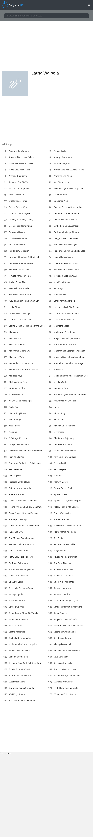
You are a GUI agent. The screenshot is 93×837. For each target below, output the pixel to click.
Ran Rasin (58, 538)
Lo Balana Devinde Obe (20, 319)
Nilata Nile (13, 407)
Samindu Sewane (17, 600)
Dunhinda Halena (17, 232)
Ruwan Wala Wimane (18, 575)
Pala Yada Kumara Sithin (65, 450)
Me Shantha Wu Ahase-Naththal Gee (71, 375)
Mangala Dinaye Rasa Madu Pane (69, 357)
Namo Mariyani (16, 394)
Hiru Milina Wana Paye (19, 269)
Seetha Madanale (17, 631)
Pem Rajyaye (15, 475)
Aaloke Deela (60, 151)
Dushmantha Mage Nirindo (66, 232)
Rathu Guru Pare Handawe (21, 556)
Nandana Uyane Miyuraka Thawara (70, 394)
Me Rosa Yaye (15, 375)
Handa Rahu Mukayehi (19, 250)
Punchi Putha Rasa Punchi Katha (24, 525)
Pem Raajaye (60, 469)
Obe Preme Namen (63, 444)
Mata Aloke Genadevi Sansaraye (68, 363)
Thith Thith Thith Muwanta (66, 688)
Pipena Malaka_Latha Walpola (67, 500)
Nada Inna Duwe (61, 388)
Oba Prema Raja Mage (64, 438)
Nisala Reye (14, 425)
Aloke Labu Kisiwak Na (19, 169)
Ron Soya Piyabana (62, 563)
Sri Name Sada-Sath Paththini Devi (25, 663)
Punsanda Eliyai (16, 531)
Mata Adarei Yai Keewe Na (21, 363)
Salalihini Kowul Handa (64, 581)
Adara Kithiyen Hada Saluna (21, 157)
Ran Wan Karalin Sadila (64, 544)
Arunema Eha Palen (63, 176)
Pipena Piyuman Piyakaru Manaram (25, 506)
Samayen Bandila (62, 594)
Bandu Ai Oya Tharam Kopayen (68, 188)
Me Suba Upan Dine (18, 382)
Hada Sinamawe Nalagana (66, 244)
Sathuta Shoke (15, 625)
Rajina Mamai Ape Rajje (65, 531)
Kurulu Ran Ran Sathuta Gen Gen (24, 300)
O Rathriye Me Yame (18, 438)
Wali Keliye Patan (17, 694)
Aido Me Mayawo (62, 163)
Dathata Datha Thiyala (19, 213)
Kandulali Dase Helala (19, 288)
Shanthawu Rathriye (63, 638)
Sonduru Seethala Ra (18, 656)
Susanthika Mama (17, 681)
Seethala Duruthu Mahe (65, 631)
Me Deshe (58, 369)
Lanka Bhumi (15, 307)
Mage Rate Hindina (17, 344)
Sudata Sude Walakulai (19, 669)
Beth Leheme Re (16, 194)
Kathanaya (59, 288)
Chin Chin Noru (61, 194)
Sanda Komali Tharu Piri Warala (23, 613)
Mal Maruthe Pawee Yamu (66, 344)
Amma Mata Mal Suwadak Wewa (69, 169)
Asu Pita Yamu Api (62, 182)
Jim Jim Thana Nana (18, 282)
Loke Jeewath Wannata (64, 319)
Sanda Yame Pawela (18, 619)
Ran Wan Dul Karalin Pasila (21, 544)
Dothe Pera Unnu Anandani (66, 226)
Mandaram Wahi (16, 357)
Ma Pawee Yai (15, 338)
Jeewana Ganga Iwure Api (65, 275)
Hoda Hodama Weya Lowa (66, 269)
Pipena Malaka (60, 494)
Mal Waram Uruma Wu (19, 350)
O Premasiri (59, 432)
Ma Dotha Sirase (61, 325)
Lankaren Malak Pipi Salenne (67, 307)
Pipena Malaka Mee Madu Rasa (23, 500)
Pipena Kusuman (16, 494)
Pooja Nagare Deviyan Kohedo (23, 513)
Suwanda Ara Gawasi (63, 681)
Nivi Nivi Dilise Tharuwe (64, 425)
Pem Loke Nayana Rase (65, 457)
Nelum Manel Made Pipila (20, 400)
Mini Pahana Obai (17, 388)
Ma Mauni (13, 332)
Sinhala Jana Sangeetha (19, 650)
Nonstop (13, 432)
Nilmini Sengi (60, 413)
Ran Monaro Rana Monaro (21, 538)
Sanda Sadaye (60, 613)
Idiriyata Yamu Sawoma (20, 275)
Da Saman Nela (61, 201)
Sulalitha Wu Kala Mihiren (20, 675)
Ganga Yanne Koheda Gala (66, 238)
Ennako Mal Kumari (18, 238)
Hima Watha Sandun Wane (21, 263)
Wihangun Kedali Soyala (65, 694)
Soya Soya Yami (61, 656)
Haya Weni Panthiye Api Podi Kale (24, 257)
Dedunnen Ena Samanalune (66, 213)
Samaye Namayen (62, 588)
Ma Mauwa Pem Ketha (64, 332)
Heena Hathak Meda (63, 257)
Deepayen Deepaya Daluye (21, 219)
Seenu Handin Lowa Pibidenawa (68, 625)
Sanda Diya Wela (16, 606)
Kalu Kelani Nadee (62, 282)
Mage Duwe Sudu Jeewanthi (67, 338)
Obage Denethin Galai (19, 444)
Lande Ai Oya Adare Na (64, 300)
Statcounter (5, 753)
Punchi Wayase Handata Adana (68, 525)
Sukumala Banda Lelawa (65, 669)
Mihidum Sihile (60, 382)
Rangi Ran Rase (61, 550)
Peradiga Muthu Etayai (19, 482)
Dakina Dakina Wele (18, 207)
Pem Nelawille (15, 469)
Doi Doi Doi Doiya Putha (20, 226)
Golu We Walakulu (17, 244)
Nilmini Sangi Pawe (17, 413)
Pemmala (58, 475)
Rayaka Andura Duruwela (65, 556)
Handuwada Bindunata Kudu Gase (69, 250)
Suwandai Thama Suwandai (21, 688)
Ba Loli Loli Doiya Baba (19, 188)
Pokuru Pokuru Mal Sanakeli (66, 506)
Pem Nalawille (60, 463)
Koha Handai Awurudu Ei (20, 294)
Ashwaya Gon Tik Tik (18, 182)
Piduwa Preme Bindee (64, 488)
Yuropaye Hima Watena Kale (22, 700)
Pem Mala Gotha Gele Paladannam (25, 463)
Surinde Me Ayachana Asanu (67, 675)
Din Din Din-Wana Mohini (65, 219)
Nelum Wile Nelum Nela (65, 400)
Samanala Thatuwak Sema (21, 588)
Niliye (56, 407)
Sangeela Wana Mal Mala (65, 619)
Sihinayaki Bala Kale (63, 644)
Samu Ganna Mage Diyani (66, 600)
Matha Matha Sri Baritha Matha (23, 369)
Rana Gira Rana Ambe (19, 550)
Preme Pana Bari (61, 519)
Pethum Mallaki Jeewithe (20, 488)
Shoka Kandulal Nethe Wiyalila (23, 644)
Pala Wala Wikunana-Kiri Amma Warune (27, 450)
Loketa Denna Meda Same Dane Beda (27, 325)
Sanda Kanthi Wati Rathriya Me (68, 606)
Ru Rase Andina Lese (63, 569)
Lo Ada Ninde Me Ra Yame (66, 313)
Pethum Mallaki (61, 482)
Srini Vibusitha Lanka (63, 663)
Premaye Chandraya (18, 519)
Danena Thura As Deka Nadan (68, 207)
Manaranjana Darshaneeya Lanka (69, 350)
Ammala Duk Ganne (18, 176)
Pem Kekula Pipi (16, 457)
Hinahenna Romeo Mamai (66, 263)
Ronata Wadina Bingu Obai (21, 569)
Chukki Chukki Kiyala (18, 201)
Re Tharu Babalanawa (19, 563)
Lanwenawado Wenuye (19, 313)
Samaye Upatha (16, 594)
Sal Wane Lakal (16, 581)
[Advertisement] (46, 49)
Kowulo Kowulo (61, 294)
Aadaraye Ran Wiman (19, 151)
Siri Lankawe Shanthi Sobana (67, 650)
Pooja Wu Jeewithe (62, 513)
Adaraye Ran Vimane (63, 157)
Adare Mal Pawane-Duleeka (21, 163)
